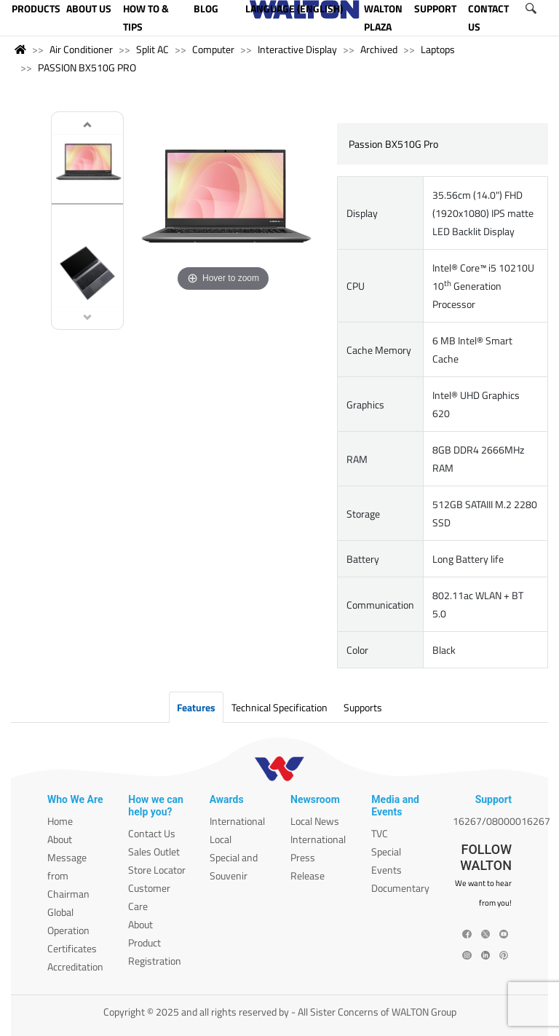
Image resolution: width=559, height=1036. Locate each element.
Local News (314, 821)
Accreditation (75, 966)
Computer (213, 49)
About (59, 839)
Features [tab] (196, 707)
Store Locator (157, 869)
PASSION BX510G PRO (87, 67)
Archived (378, 49)
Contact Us (151, 833)
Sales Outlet (154, 851)
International (237, 821)
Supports (363, 707)
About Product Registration (154, 942)
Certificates (72, 948)
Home (60, 821)
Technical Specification (279, 707)
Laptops (438, 49)
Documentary (400, 887)
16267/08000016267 (501, 821)
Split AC (152, 49)
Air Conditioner (81, 49)
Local (220, 839)
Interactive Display (297, 49)
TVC (379, 833)
